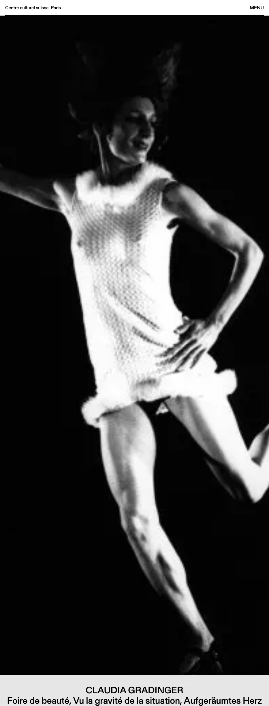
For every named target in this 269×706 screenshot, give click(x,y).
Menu (257, 7)
